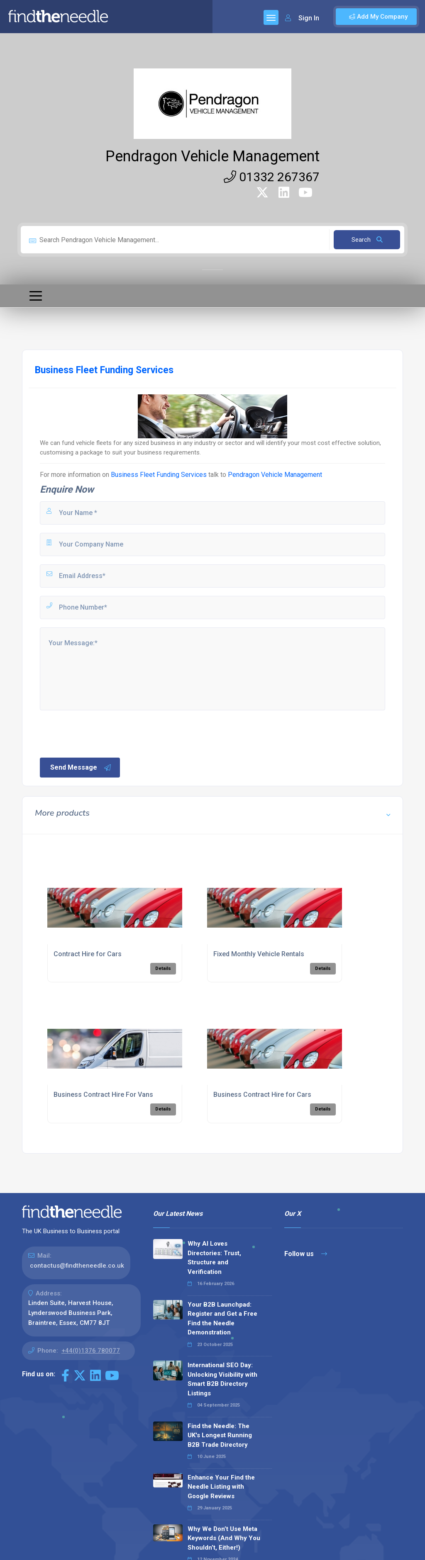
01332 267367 (272, 177)
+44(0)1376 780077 (90, 1350)
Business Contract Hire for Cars (262, 1094)
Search (367, 239)
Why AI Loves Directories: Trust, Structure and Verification (214, 1258)
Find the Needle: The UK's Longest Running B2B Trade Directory (220, 1435)
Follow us (305, 1254)
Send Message (81, 767)
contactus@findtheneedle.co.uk (77, 1265)
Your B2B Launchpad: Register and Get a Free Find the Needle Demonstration (222, 1318)
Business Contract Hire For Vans (103, 1094)
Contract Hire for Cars (88, 954)
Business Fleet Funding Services (159, 475)
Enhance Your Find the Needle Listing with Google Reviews (221, 1487)
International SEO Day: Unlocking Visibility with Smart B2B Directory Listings (222, 1379)
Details (163, 968)
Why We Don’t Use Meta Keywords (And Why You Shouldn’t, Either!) (224, 1538)
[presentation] (102, 733)
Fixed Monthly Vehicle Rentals (258, 954)
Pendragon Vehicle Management (212, 156)
